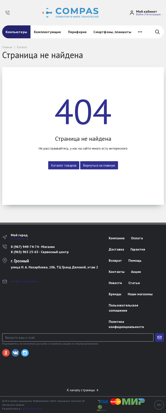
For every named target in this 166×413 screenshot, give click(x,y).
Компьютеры (16, 32)
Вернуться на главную (99, 165)
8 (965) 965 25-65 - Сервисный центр (40, 252)
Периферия (77, 32)
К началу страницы (83, 390)
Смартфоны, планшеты (112, 32)
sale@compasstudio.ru (25, 281)
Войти (139, 14)
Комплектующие (47, 32)
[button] (7, 12)
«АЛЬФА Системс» (32, 408)
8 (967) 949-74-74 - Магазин (33, 246)
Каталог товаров (64, 165)
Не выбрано (20, 238)
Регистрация (153, 14)
